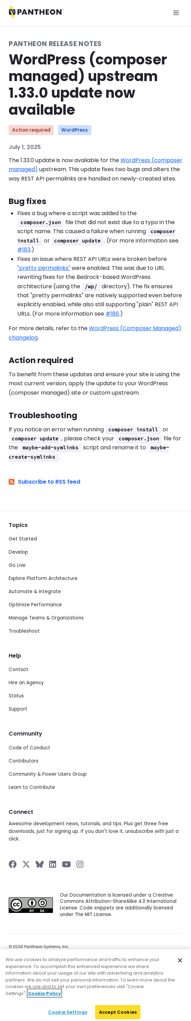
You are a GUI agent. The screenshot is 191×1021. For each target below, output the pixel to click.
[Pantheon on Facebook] (13, 864)
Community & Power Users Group (48, 774)
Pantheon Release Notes (55, 44)
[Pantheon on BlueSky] (40, 864)
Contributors (23, 761)
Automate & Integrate (35, 591)
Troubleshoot (24, 631)
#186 (112, 314)
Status (16, 696)
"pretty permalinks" (43, 268)
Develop (18, 552)
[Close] (180, 965)
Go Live (17, 565)
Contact (18, 669)
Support (18, 709)
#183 (23, 250)
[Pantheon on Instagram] (80, 864)
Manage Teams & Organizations (46, 618)
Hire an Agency (26, 682)
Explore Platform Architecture (43, 578)
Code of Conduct (29, 748)
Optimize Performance (35, 604)
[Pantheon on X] (26, 864)
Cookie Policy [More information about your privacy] (44, 998)
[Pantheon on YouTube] (66, 864)
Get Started (23, 539)
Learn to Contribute (32, 787)
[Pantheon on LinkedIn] (53, 864)
